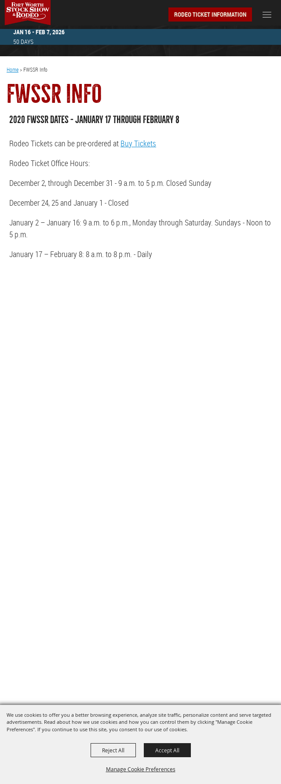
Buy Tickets (138, 143)
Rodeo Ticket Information (210, 14)
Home (12, 69)
